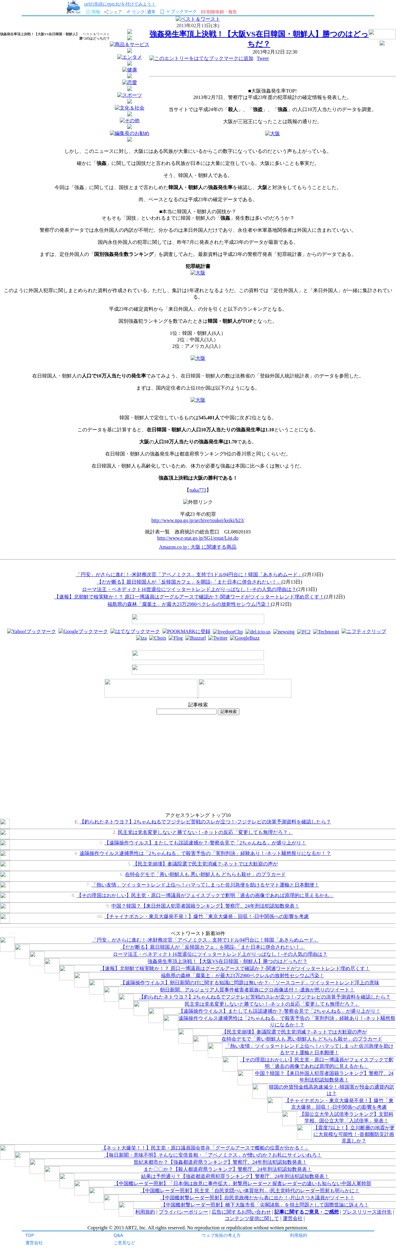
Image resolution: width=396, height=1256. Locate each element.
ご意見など (124, 1242)
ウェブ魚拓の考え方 (221, 1235)
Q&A (118, 1235)
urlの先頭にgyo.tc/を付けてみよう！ (120, 4)
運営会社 (34, 1242)
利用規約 (298, 1235)
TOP (29, 1235)
